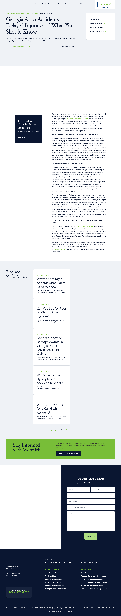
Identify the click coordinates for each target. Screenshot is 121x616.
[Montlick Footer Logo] (16, 560)
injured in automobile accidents (77, 119)
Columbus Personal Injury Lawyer (94, 582)
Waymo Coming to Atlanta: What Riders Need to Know (51, 283)
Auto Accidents (32, 13)
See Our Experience (96, 23)
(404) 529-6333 (14, 572)
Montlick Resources (18, 13)
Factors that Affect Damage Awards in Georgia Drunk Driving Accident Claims (50, 346)
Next (62, 430)
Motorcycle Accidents (53, 579)
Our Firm (58, 4)
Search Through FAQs (97, 27)
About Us (62, 562)
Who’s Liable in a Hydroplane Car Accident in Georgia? (51, 379)
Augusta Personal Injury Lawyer (94, 576)
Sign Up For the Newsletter (68, 453)
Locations (35, 4)
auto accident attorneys (85, 226)
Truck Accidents (51, 576)
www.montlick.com (60, 249)
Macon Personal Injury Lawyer (93, 585)
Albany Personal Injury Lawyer (93, 579)
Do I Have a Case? (68, 46)
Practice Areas (47, 4)
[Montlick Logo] (14, 4)
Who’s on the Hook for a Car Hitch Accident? (50, 408)
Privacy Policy (61, 607)
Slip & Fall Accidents (53, 582)
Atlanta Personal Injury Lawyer (93, 573)
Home (8, 13)
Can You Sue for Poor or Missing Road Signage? (51, 312)
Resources (68, 4)
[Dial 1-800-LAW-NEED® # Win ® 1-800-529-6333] (105, 4)
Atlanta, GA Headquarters (12, 575)
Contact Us (79, 4)
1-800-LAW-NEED (19, 593)
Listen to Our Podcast (97, 31)
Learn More (21, 137)
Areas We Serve (51, 562)
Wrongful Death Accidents (55, 589)
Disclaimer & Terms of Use (51, 607)
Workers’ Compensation (54, 585)
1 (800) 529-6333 (15, 573)
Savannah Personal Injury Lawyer (94, 589)
